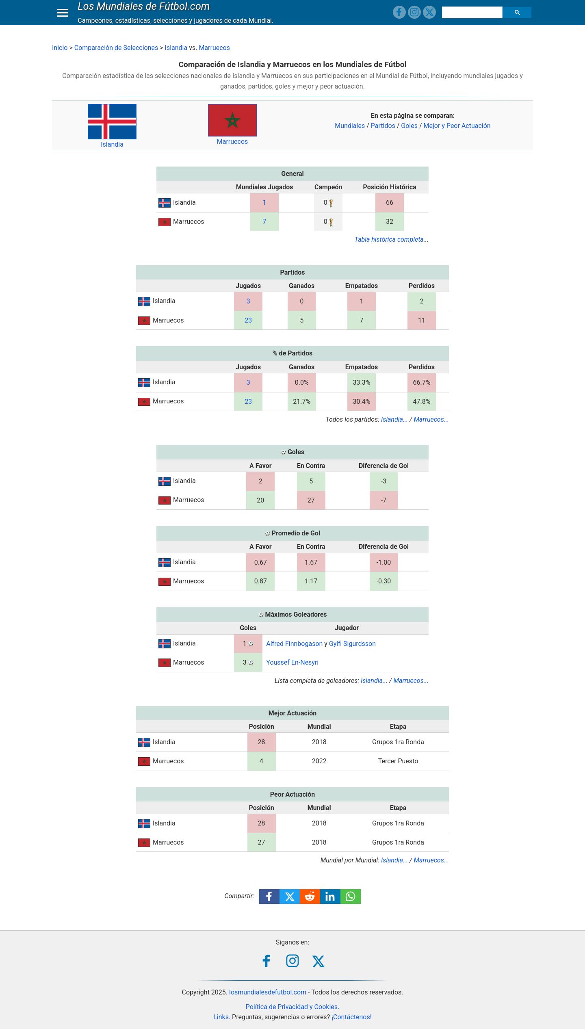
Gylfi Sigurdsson (352, 644)
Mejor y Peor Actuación (457, 126)
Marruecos (214, 48)
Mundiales (350, 126)
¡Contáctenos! (352, 1017)
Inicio (59, 48)
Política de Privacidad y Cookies (292, 1007)
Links (221, 1017)
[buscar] (473, 20)
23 (248, 320)
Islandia (176, 48)
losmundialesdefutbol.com (267, 992)
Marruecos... (431, 419)
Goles (409, 126)
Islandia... (394, 419)
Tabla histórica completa (389, 239)
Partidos (383, 126)
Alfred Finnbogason (294, 644)
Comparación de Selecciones (116, 48)
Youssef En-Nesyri (292, 662)
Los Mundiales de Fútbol (146, 14)
